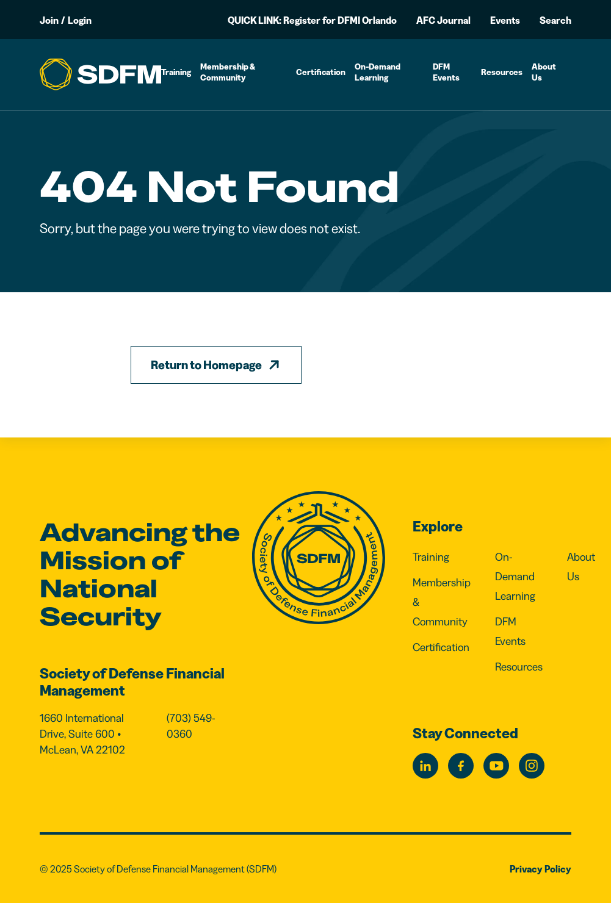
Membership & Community (227, 72)
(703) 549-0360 (191, 726)
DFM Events (446, 72)
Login (80, 20)
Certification (320, 72)
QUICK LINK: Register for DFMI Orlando (312, 20)
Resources (501, 72)
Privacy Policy (540, 869)
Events (505, 20)
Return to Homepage (206, 365)
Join (49, 20)
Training (176, 72)
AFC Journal (443, 20)
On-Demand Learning (377, 72)
